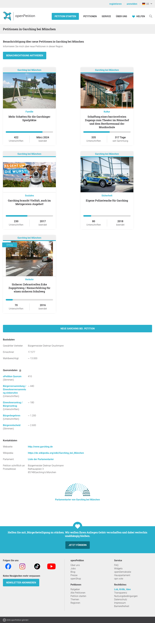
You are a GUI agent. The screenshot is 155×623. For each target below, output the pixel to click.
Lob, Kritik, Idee (122, 589)
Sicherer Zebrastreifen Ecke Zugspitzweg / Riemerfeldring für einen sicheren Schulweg (29, 288)
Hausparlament (122, 575)
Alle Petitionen (78, 592)
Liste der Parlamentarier (41, 459)
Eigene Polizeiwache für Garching (107, 200)
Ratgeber (75, 589)
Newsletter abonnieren (21, 582)
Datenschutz (120, 599)
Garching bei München (29, 70)
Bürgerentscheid (11, 425)
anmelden (132, 3)
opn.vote (118, 578)
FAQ (116, 565)
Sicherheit (107, 195)
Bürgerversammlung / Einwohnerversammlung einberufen (14, 389)
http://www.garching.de (40, 446)
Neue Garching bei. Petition (78, 328)
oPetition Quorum (12, 376)
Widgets (118, 568)
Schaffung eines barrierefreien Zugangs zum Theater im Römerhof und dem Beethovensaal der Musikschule (107, 122)
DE (145, 3)
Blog (73, 571)
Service (106, 16)
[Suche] (150, 16)
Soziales (29, 195)
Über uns (75, 565)
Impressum (120, 602)
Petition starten (65, 16)
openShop (76, 578)
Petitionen (90, 16)
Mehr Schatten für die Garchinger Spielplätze (29, 118)
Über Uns (121, 16)
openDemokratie (122, 571)
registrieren (115, 3)
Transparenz (120, 592)
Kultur (107, 111)
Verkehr (29, 279)
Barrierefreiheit (121, 606)
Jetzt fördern (78, 545)
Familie (29, 111)
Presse (74, 575)
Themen (75, 599)
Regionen (75, 602)
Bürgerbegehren (11, 415)
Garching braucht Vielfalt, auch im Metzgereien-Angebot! (29, 202)
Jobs (73, 568)
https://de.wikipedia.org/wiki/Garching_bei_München (56, 453)
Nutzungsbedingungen (126, 596)
